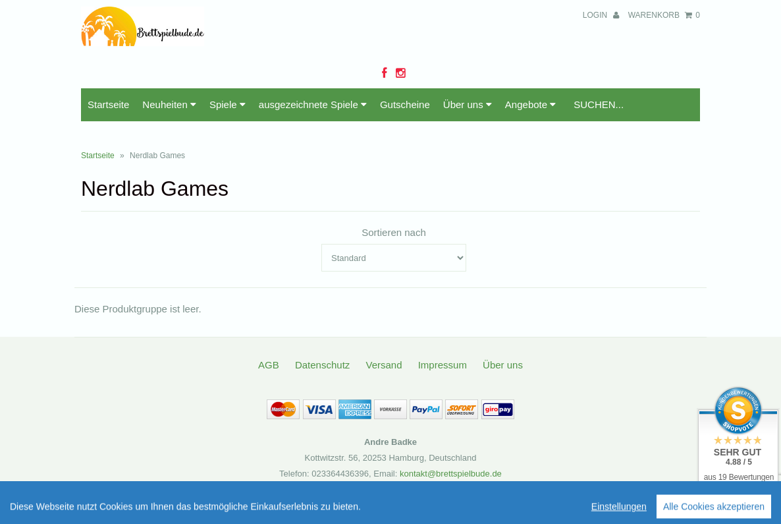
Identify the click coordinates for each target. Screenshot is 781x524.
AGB (268, 364)
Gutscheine (405, 104)
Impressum (442, 364)
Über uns (467, 104)
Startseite (108, 104)
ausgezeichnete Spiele (313, 104)
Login (601, 15)
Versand (383, 364)
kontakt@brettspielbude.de (451, 474)
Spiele (227, 104)
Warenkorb (664, 15)
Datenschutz (322, 364)
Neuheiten (169, 104)
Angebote (530, 104)
